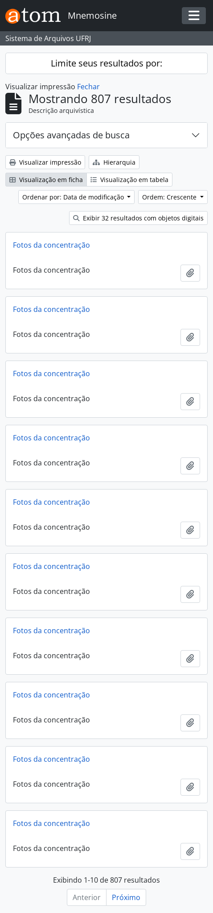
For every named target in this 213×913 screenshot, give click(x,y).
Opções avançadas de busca (71, 135)
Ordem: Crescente (170, 197)
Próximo (126, 897)
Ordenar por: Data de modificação (74, 197)
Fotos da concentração (51, 245)
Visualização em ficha (46, 179)
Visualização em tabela (129, 179)
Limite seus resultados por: (106, 63)
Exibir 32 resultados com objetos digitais (138, 218)
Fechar (88, 86)
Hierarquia (114, 162)
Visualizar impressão (45, 162)
